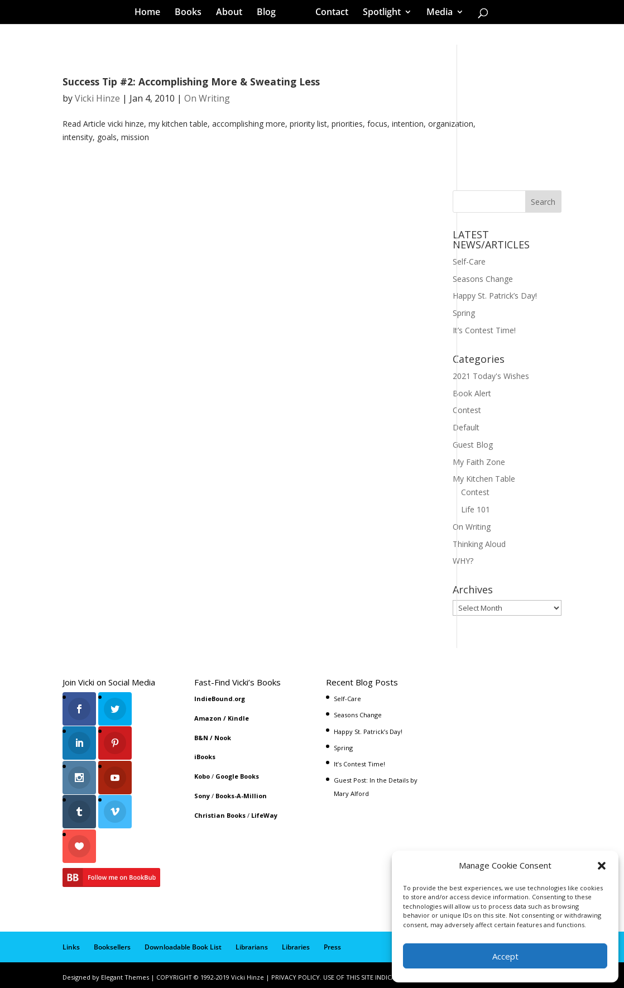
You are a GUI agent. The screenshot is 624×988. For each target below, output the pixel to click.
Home (151, 13)
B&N (201, 737)
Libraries (296, 943)
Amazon (208, 718)
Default (466, 427)
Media (436, 13)
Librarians (252, 943)
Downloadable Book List (183, 943)
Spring (464, 313)
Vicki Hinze (97, 98)
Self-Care (469, 261)
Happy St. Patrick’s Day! (495, 295)
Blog (270, 13)
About (233, 13)
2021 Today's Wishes (491, 376)
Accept (505, 956)
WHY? (463, 560)
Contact (327, 13)
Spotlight (378, 13)
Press (332, 943)
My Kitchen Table (484, 478)
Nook (222, 737)
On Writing (207, 98)
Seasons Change (483, 279)
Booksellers (112, 943)
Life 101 (475, 509)
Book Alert (472, 393)
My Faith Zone (479, 462)
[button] (601, 865)
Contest (467, 410)
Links (71, 943)
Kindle (238, 718)
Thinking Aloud (479, 544)
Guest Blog (473, 444)
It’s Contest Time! (484, 330)
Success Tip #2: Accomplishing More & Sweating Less (191, 81)
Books (192, 13)
